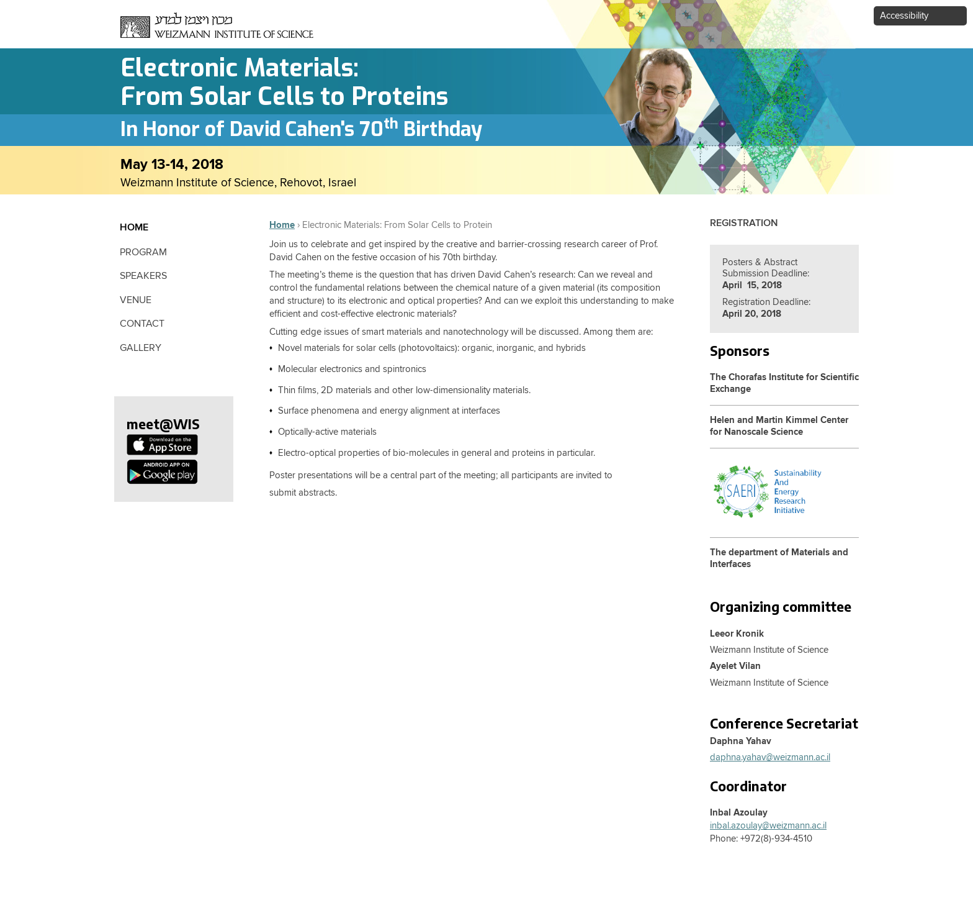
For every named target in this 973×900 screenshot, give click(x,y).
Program (143, 252)
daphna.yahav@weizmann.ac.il (770, 757)
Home (282, 225)
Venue (135, 300)
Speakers (143, 276)
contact (142, 323)
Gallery (140, 348)
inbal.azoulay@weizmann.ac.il (768, 826)
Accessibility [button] (904, 16)
